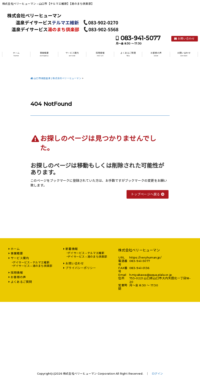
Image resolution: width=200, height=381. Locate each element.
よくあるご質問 (128, 54)
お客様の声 (156, 54)
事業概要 (44, 54)
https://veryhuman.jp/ (145, 257)
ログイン (157, 373)
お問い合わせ (186, 38)
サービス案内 (72, 54)
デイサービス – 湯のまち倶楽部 (32, 265)
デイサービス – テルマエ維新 (31, 262)
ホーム (16, 54)
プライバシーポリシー (81, 268)
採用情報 (100, 54)
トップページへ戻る (147, 194)
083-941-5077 (141, 38)
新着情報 (72, 249)
